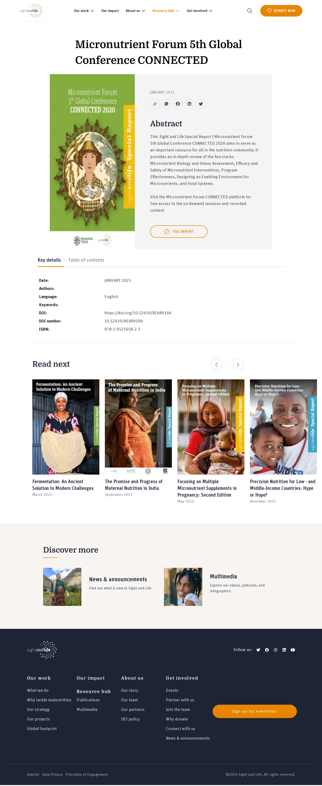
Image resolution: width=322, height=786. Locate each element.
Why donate (177, 720)
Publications (88, 701)
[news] (253, 712)
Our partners (133, 711)
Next (235, 362)
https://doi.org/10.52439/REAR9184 (137, 314)
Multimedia (87, 711)
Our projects (38, 720)
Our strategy (38, 711)
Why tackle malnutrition (49, 701)
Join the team (178, 711)
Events (172, 691)
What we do (38, 691)
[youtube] (292, 651)
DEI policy (130, 720)
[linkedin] (284, 651)
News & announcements (188, 739)
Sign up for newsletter (254, 712)
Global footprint (42, 730)
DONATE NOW (281, 10)
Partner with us (180, 701)
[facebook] (267, 651)
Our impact (110, 11)
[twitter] (258, 651)
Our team (129, 701)
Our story (129, 691)
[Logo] (42, 650)
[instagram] (275, 651)
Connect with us (180, 730)
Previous (214, 362)
